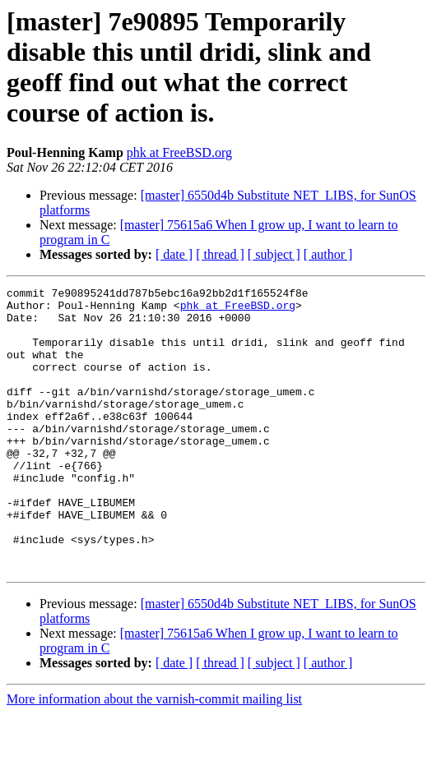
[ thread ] (220, 254)
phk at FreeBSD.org (179, 152)
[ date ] (174, 254)
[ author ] (328, 254)
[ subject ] (274, 254)
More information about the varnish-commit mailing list (154, 756)
